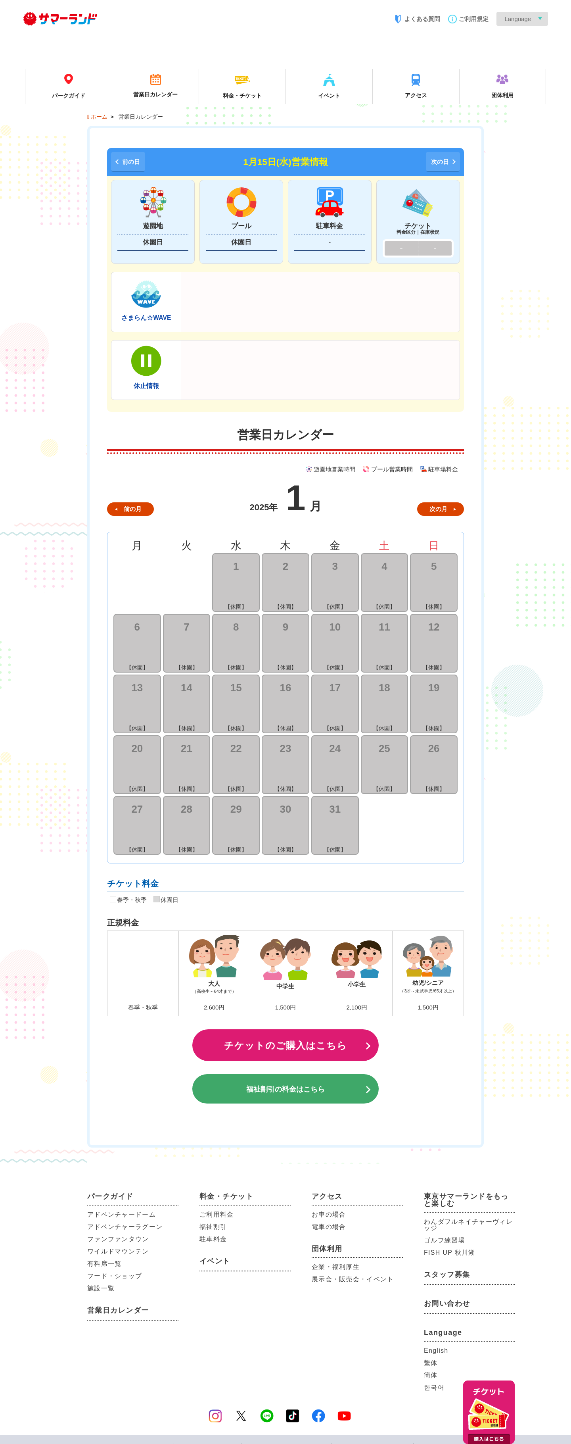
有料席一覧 (104, 1263)
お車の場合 (329, 1214)
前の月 (133, 509)
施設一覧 (101, 1288)
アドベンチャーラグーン (125, 1226)
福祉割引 (213, 1226)
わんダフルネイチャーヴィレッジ (468, 1224)
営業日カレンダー (118, 1310)
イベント (214, 1261)
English (436, 1350)
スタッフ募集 (447, 1275)
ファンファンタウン (118, 1239)
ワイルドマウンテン (118, 1251)
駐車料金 (213, 1239)
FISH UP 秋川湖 (449, 1252)
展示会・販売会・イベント (353, 1279)
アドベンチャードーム (121, 1214)
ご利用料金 (216, 1214)
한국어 (434, 1387)
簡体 (431, 1375)
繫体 (431, 1362)
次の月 (438, 509)
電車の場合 (329, 1226)
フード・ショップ (114, 1276)
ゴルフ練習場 (444, 1240)
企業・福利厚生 (336, 1266)
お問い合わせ (447, 1303)
